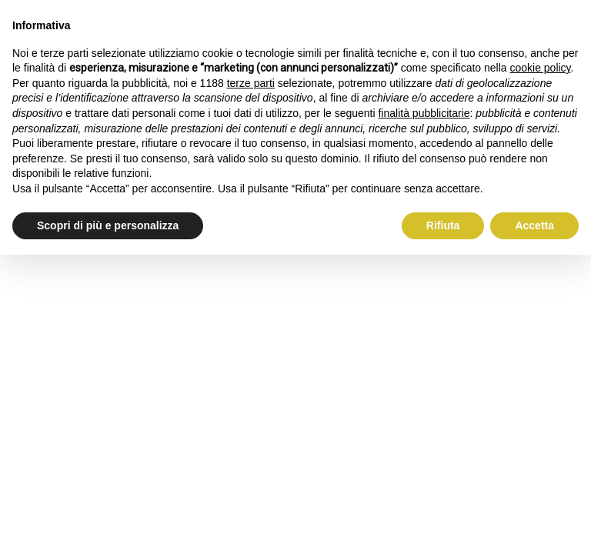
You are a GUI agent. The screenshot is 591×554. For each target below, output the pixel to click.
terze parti (251, 83)
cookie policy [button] (539, 68)
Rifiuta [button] (443, 225)
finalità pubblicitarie (423, 113)
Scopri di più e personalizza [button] (108, 225)
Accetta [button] (534, 225)
